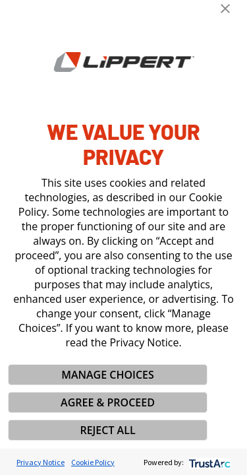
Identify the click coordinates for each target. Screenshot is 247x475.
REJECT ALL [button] (107, 430)
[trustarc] (208, 462)
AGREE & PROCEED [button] (108, 402)
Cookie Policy (93, 462)
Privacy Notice (40, 462)
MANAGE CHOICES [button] (107, 374)
